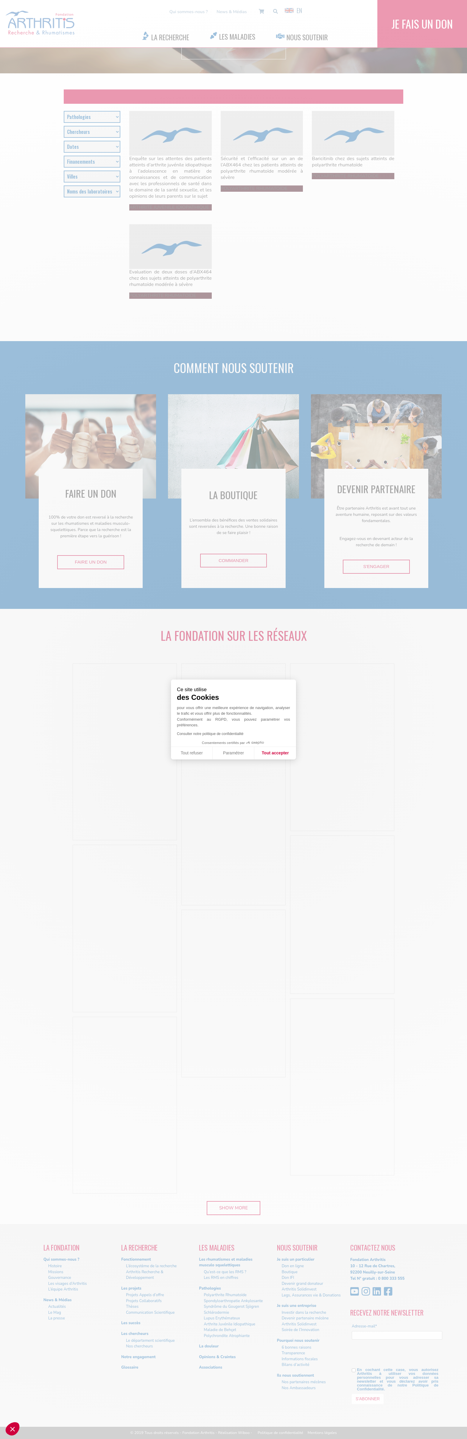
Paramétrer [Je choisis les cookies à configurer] (233, 753)
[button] (12, 1429)
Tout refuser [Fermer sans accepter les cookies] (192, 753)
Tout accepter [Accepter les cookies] (275, 753)
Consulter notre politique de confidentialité (210, 734)
